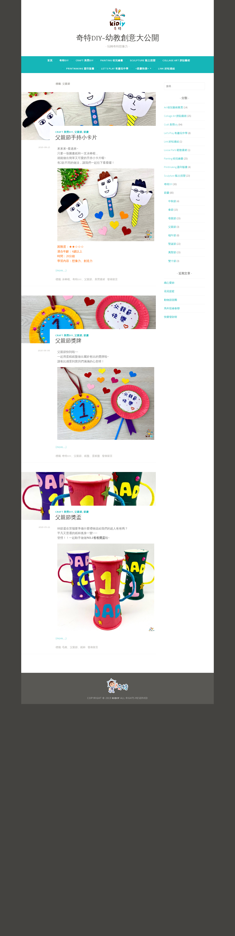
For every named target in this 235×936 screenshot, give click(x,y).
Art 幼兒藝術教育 (173, 107)
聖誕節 (172, 243)
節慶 (86, 131)
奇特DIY (64, 60)
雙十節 (172, 261)
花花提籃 (169, 291)
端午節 (172, 235)
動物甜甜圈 (170, 299)
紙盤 (86, 456)
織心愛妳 (169, 282)
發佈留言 (112, 279)
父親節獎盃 (68, 518)
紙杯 (83, 647)
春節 (170, 209)
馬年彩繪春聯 (172, 308)
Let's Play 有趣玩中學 (176, 133)
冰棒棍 (66, 279)
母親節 (172, 218)
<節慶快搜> (142, 68)
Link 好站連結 (166, 68)
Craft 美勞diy (85, 60)
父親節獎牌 (68, 341)
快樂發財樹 (170, 316)
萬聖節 (172, 252)
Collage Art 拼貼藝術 (176, 60)
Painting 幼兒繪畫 (111, 60)
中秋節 (172, 201)
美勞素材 (100, 279)
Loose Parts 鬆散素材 (175, 150)
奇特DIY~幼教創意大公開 (117, 38)
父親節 (78, 131)
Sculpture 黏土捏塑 (143, 60)
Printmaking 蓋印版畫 (80, 68)
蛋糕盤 (96, 456)
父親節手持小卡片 (76, 138)
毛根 (64, 647)
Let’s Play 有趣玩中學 (114, 68)
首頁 (50, 60)
